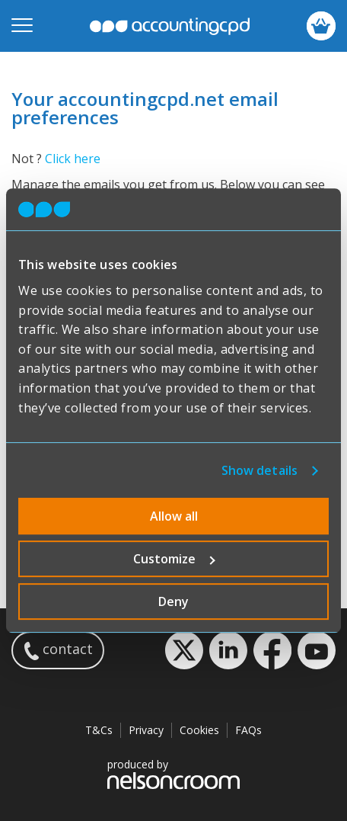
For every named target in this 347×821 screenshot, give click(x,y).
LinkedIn (228, 650)
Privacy (146, 730)
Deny (173, 601)
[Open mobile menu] (22, 26)
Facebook (272, 650)
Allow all (174, 516)
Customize (174, 558)
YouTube (317, 650)
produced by (173, 773)
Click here (72, 158)
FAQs (248, 730)
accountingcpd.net (170, 26)
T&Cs (99, 730)
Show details (259, 470)
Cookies (199, 730)
